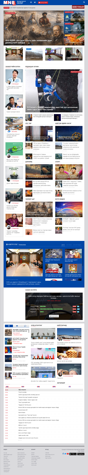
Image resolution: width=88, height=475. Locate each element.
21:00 (6, 430)
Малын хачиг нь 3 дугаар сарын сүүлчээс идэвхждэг (39, 232)
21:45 (6, 435)
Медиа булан (22, 244)
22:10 (6, 438)
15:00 (6, 410)
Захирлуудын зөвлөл (35, 458)
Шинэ (63, 245)
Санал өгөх (54, 316)
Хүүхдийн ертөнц (21, 458)
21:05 (6, 433)
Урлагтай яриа (21, 412)
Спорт (57, 161)
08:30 (6, 395)
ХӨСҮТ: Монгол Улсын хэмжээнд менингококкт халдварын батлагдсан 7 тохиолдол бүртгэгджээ (39, 222)
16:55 (6, 420)
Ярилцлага (6, 463)
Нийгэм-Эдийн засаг (63, 123)
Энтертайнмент (7, 465)
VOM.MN (47, 452)
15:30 (6, 412)
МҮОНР (32, 452)
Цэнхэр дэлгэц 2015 (22, 454)
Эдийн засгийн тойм (23, 435)
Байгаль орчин (7, 461)
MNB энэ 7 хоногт (22, 425)
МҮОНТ (32, 454)
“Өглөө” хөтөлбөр (22, 392)
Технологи (6, 456)
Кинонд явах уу (7, 468)
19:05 (6, 423)
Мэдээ (5, 449)
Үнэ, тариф (33, 461)
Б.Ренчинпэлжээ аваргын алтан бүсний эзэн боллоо (68, 192)
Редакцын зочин (32, 66)
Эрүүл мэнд (20, 463)
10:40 (6, 402)
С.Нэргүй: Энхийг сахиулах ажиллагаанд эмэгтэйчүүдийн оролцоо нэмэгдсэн (39, 116)
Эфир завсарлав (22, 389)
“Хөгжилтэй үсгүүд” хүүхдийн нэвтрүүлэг (28, 397)
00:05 (6, 390)
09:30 (6, 397)
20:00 (6, 428)
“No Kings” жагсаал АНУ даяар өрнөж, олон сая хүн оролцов (68, 229)
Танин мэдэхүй (21, 465)
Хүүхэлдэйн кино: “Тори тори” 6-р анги (27, 415)
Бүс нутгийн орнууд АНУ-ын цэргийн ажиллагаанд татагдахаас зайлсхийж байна (39, 184)
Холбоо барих (34, 459)
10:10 (6, 400)
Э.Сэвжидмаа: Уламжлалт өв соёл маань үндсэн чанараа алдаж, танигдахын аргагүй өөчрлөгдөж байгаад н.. (68, 116)
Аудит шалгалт (48, 458)
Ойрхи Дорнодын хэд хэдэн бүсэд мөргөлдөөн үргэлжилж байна (39, 192)
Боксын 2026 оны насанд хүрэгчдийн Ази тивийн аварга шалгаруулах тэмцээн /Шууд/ (38, 407)
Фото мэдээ (60, 199)
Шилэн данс (34, 465)
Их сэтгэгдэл (77, 245)
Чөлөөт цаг (30, 199)
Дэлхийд (28, 161)
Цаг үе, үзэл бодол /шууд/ (24, 433)
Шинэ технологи (21, 452)
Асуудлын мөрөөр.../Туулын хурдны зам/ (27, 399)
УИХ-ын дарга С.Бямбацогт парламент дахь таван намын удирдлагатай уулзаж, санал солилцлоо (39, 147)
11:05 (6, 405)
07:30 (6, 392)
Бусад (47, 449)
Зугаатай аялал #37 (23, 410)
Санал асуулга (31, 290)
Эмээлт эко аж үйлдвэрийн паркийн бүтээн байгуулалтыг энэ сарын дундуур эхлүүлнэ (68, 157)
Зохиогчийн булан (13, 66)
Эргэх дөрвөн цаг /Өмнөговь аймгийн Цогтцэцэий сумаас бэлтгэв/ (34, 417)
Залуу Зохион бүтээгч (49, 454)
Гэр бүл (19, 461)
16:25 (6, 418)
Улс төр (28, 123)
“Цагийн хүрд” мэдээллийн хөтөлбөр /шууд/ (28, 427)
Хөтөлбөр (61, 383)
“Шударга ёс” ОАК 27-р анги (24, 422)
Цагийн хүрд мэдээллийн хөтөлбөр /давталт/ (29, 394)
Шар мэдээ (20, 466)
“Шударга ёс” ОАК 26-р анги (24, 405)
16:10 (6, 415)
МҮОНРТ (33, 449)
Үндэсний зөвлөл (35, 456)
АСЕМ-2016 (6, 466)
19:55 (6, 425)
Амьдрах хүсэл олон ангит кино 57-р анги (28, 438)
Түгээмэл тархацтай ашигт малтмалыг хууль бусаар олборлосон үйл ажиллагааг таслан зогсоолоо (68, 147)
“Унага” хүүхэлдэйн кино (24, 402)
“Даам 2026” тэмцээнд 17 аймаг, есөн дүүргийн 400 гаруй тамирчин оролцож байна (68, 184)
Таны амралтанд (21, 456)
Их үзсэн (69, 245)
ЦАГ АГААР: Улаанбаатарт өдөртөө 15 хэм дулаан (22, 7)
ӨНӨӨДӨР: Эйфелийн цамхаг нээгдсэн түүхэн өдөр (68, 220)
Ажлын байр (34, 463)
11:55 (6, 407)
